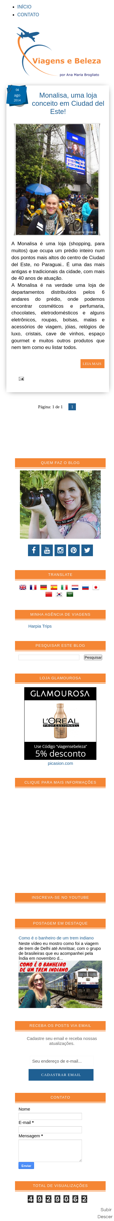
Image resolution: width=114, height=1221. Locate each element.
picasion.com (60, 763)
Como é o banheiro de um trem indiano (56, 937)
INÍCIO (24, 6)
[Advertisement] (61, 843)
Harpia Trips (40, 626)
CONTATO (28, 14)
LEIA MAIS (92, 363)
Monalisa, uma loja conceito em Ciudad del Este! (68, 103)
